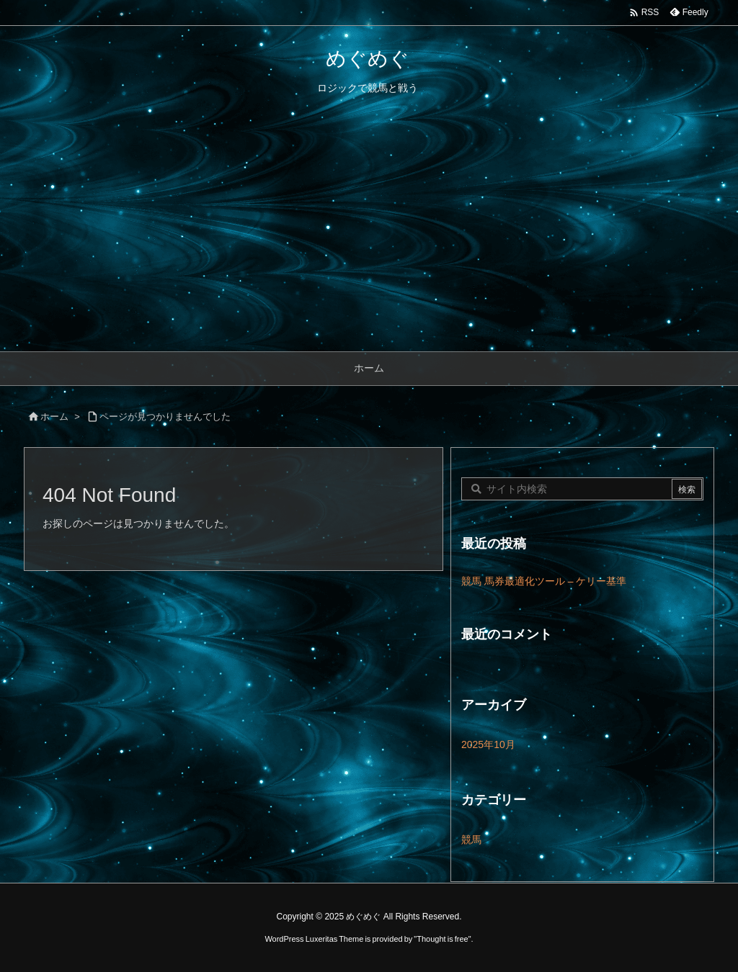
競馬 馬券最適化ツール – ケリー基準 (543, 581)
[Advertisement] (369, 243)
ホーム (54, 416)
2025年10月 (488, 744)
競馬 (471, 839)
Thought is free (442, 939)
